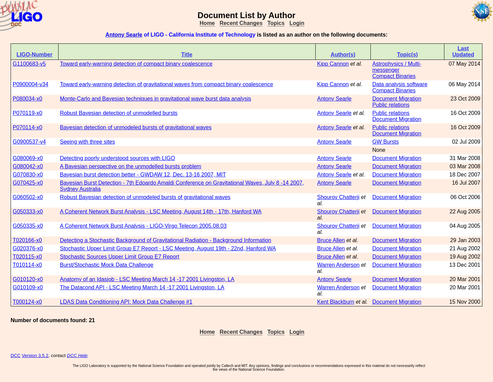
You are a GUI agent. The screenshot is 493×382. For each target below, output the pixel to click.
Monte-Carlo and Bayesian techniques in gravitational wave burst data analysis (155, 99)
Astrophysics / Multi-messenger (396, 67)
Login (296, 23)
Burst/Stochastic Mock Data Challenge (106, 265)
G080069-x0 (28, 158)
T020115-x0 (27, 257)
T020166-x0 (27, 240)
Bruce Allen (331, 240)
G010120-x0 (28, 279)
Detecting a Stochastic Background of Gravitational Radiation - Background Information (165, 240)
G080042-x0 (28, 166)
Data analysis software (399, 84)
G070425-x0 (28, 183)
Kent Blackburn (335, 302)
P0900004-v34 (30, 84)
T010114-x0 (27, 265)
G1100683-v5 (29, 64)
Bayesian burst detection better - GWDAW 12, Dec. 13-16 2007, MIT (143, 174)
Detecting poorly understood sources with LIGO (117, 158)
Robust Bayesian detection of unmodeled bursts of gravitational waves (145, 197)
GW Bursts (385, 142)
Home (207, 23)
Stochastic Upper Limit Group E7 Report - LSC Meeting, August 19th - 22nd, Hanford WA (168, 248)
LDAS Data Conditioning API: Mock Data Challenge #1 (126, 302)
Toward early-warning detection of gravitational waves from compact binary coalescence (166, 84)
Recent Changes (241, 23)
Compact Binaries (393, 76)
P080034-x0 (27, 99)
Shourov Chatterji (338, 197)
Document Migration (396, 99)
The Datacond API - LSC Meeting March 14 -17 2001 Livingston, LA (142, 287)
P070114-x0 (27, 127)
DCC (16, 355)
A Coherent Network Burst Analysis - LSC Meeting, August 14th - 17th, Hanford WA (161, 211)
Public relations (390, 105)
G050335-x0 (28, 226)
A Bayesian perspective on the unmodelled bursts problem (130, 166)
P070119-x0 (27, 113)
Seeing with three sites (87, 142)
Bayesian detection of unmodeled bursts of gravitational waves (136, 127)
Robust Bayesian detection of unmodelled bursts (118, 113)
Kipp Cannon (333, 64)
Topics (276, 23)
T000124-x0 (27, 302)
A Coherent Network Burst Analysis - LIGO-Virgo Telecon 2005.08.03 (143, 226)
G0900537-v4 (29, 142)
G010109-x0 (28, 287)
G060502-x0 (28, 197)
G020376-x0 (28, 248)
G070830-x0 (28, 174)
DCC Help (77, 355)
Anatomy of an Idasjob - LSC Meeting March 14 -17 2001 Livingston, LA (147, 279)
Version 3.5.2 (35, 355)
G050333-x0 (28, 211)
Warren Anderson (338, 265)
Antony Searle (123, 35)
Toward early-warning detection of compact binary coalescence (136, 64)
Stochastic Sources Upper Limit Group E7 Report (119, 257)
